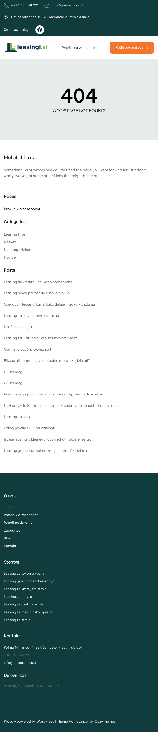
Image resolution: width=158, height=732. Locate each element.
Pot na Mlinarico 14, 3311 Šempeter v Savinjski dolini (44, 647)
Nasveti (10, 242)
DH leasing (13, 371)
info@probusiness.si (20, 663)
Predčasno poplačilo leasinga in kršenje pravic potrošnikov (53, 394)
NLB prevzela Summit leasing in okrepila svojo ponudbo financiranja (61, 405)
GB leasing (13, 382)
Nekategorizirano (18, 249)
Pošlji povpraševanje (132, 47)
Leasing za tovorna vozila (24, 573)
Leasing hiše (14, 234)
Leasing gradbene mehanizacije (29, 581)
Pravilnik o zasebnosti (79, 48)
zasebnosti (29, 515)
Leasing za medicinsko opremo (29, 612)
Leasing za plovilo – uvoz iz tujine (31, 315)
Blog (7, 538)
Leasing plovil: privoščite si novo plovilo (37, 293)
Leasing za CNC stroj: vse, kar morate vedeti (40, 338)
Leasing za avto (17, 416)
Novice (10, 257)
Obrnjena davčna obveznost (27, 349)
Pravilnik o (12, 515)
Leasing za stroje (17, 620)
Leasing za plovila (18, 596)
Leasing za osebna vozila (24, 604)
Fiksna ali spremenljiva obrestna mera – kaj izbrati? (47, 360)
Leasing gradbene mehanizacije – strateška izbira (45, 450)
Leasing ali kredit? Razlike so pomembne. (38, 282)
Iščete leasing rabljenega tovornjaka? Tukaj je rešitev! (48, 439)
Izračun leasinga (18, 326)
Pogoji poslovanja (18, 522)
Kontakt (10, 546)
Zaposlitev (12, 530)
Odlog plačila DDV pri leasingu (29, 427)
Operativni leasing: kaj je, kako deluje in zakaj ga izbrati (49, 304)
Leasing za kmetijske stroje (25, 589)
